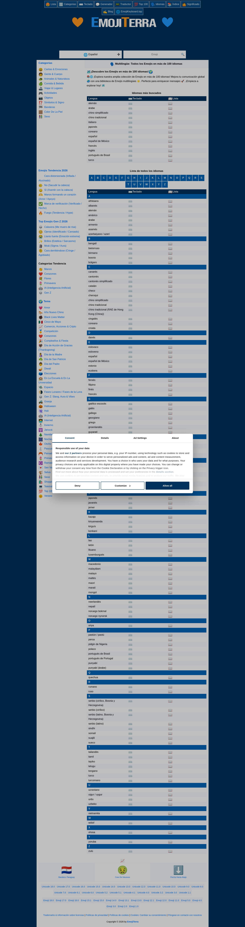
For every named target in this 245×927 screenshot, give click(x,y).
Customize (122, 485)
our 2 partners (73, 453)
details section (165, 472)
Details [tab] (105, 438)
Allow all (167, 485)
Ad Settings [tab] (140, 438)
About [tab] (175, 438)
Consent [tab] (70, 438)
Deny (78, 485)
